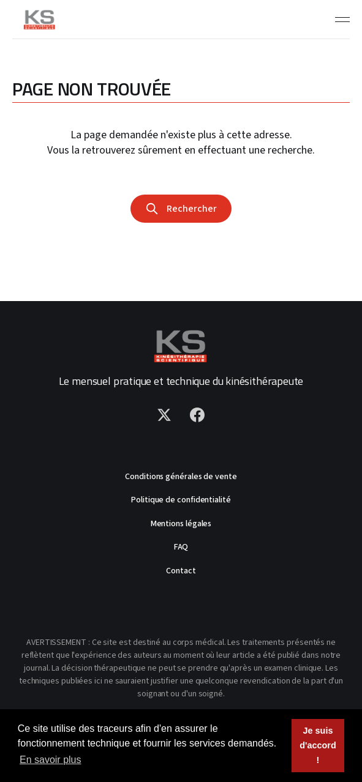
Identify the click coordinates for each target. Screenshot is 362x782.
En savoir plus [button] (50, 759)
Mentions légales (181, 524)
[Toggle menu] (342, 19)
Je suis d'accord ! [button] (318, 745)
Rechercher (180, 208)
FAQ (181, 547)
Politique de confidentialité (181, 500)
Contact (180, 571)
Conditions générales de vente (181, 477)
